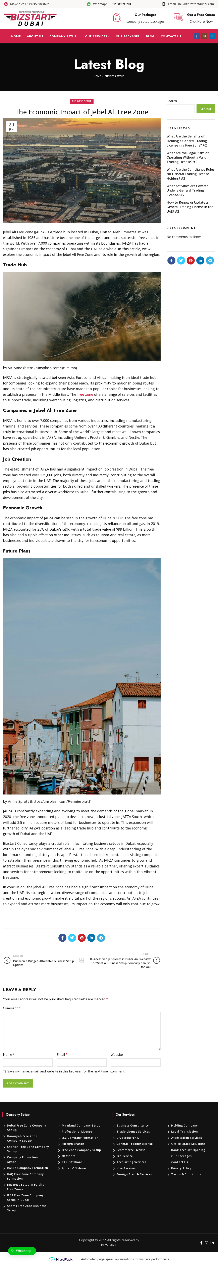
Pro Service (125, 1156)
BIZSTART (108, 1245)
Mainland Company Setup (81, 1125)
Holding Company (184, 1125)
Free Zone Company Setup (81, 1150)
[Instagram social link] (204, 36)
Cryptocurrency (128, 1138)
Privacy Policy (181, 1168)
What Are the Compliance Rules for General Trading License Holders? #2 (190, 174)
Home (97, 76)
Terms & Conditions (186, 1174)
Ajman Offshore (74, 1168)
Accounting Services (131, 1162)
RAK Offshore (72, 1162)
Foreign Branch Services (134, 1174)
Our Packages (181, 1156)
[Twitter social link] (72, 938)
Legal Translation (184, 1131)
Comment (11, 1008)
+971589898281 (120, 4)
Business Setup (114, 76)
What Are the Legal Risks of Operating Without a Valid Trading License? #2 (188, 157)
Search (172, 101)
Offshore (68, 1156)
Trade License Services (133, 1131)
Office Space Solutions (188, 1144)
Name (9, 1054)
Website (117, 1054)
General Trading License (135, 1144)
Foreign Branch (73, 1144)
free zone (85, 394)
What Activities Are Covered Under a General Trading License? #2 (188, 190)
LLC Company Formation (80, 1138)
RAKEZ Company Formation (27, 1168)
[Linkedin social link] (212, 36)
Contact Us (179, 1162)
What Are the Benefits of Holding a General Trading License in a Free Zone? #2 (187, 141)
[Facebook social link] (197, 36)
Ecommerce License (131, 1150)
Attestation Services (186, 1138)
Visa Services (126, 1168)
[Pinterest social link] (82, 938)
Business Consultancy (133, 1125)
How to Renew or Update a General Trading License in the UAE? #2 (190, 207)
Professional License (77, 1131)
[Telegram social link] (101, 938)
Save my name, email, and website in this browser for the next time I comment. (66, 1071)
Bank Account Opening (188, 1150)
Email (62, 1054)
